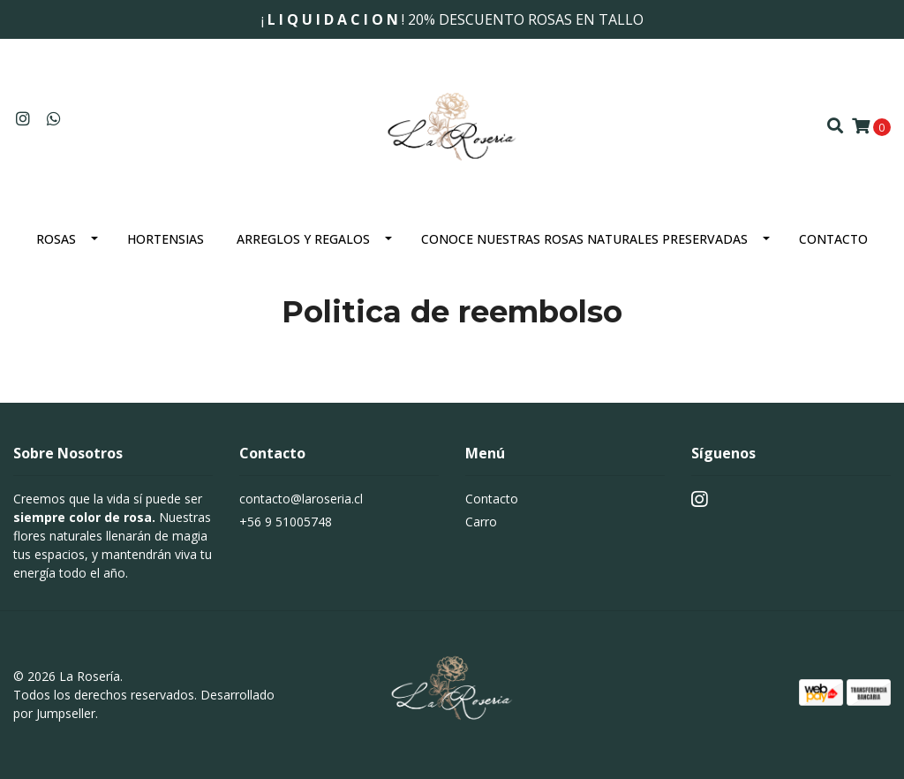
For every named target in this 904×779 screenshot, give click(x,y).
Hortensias (165, 239)
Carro (481, 521)
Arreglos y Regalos (303, 239)
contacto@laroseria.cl (301, 498)
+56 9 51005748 (285, 521)
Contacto (833, 239)
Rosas (56, 239)
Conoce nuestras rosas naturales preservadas (584, 239)
